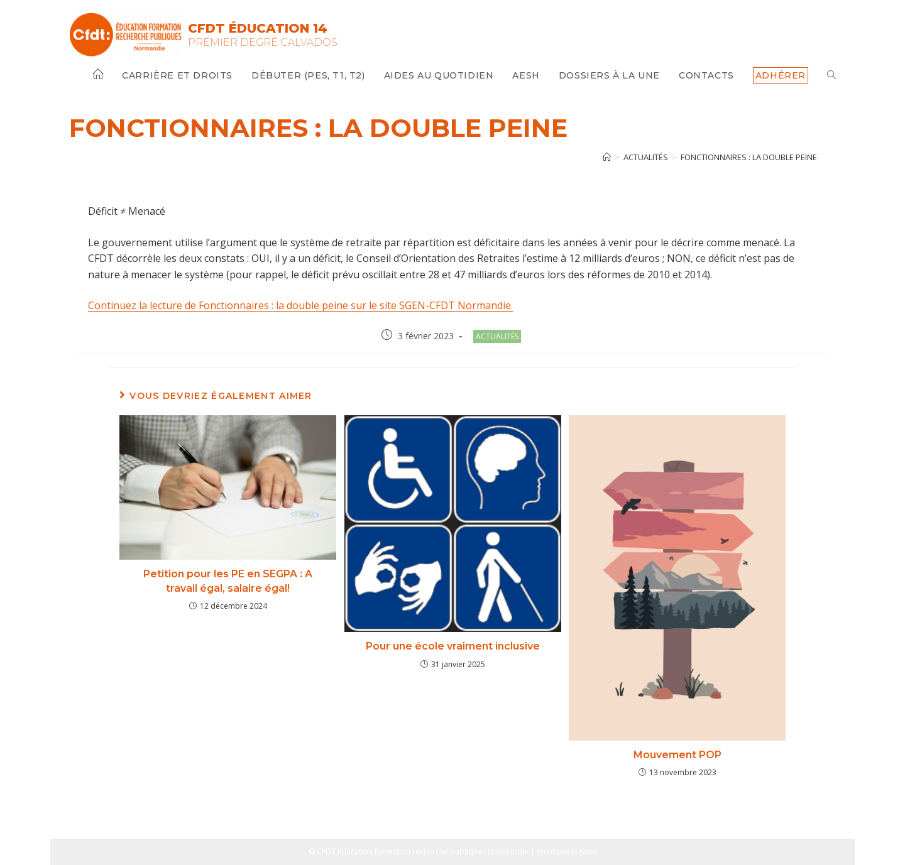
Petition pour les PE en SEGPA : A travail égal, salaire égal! (227, 581)
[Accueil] (607, 157)
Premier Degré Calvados (262, 42)
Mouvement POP (677, 755)
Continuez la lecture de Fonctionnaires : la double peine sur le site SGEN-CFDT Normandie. (300, 305)
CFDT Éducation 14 (257, 28)
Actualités (497, 336)
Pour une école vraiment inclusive (453, 646)
